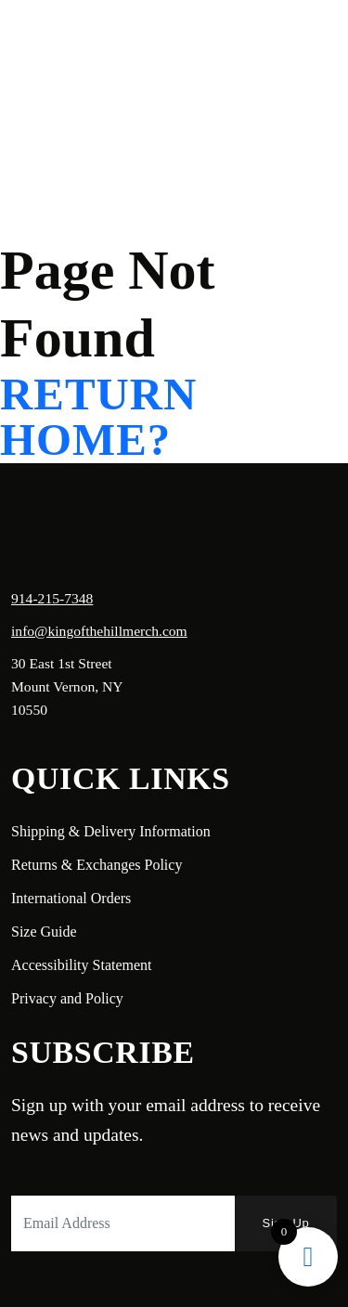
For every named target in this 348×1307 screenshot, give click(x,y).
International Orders (71, 898)
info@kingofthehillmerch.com (99, 631)
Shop (227, 42)
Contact (85, 70)
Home (80, 42)
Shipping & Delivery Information (111, 831)
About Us (155, 42)
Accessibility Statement (81, 965)
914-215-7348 (52, 598)
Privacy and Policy (67, 998)
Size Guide (44, 931)
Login (158, 109)
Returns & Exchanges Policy (96, 865)
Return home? (98, 417)
